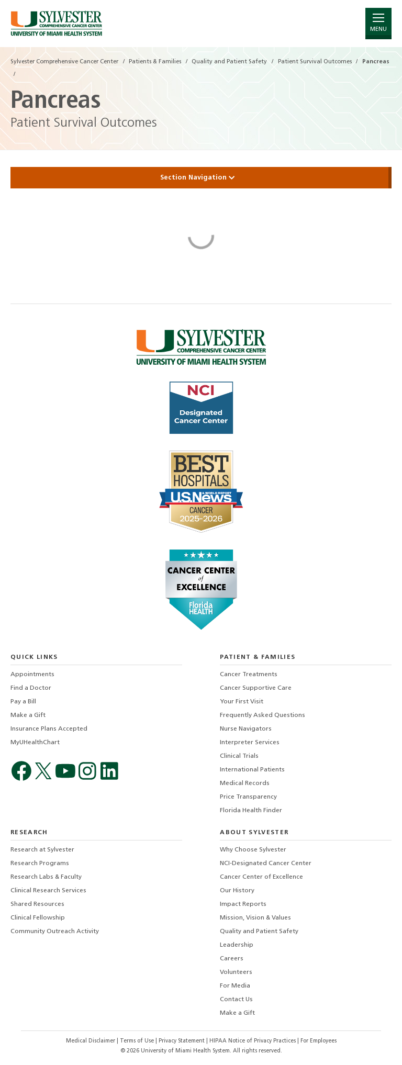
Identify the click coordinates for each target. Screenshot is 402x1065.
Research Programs (39, 863)
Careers (231, 959)
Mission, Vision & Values (255, 918)
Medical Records (245, 783)
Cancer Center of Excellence (261, 877)
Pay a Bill (23, 702)
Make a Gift (28, 715)
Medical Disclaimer (91, 1041)
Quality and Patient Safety (259, 931)
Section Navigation (201, 177)
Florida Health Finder (251, 811)
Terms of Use (137, 1041)
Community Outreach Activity (54, 931)
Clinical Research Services (48, 891)
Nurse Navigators (246, 729)
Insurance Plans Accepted (48, 729)
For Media (235, 986)
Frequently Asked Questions (262, 715)
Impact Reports (243, 904)
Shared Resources (37, 904)
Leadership (236, 945)
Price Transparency (248, 797)
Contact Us (236, 999)
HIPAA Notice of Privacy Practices (253, 1041)
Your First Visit (241, 702)
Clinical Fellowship (37, 918)
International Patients (252, 770)
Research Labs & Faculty (46, 877)
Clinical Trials (239, 756)
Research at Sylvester (42, 850)
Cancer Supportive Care (256, 688)
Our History (237, 891)
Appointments (32, 674)
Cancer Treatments (248, 674)
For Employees (318, 1041)
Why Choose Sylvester (253, 850)
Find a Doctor (30, 688)
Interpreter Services (250, 742)
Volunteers (236, 972)
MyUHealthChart (35, 742)
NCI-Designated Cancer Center (265, 863)
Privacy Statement (182, 1041)
